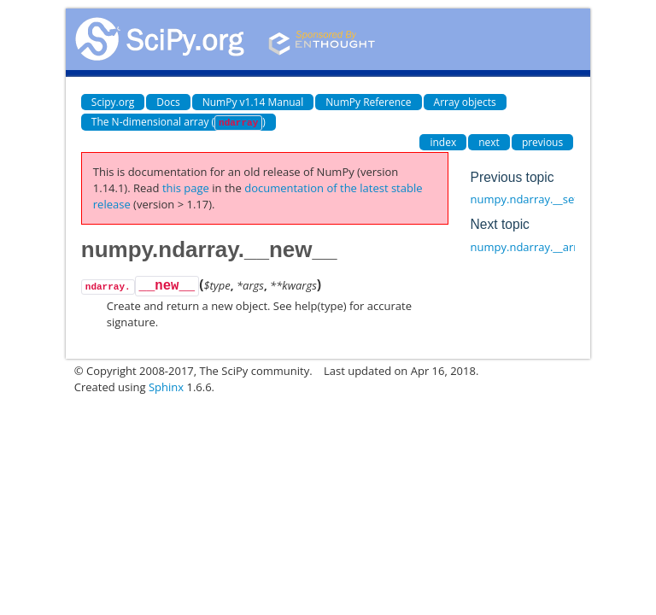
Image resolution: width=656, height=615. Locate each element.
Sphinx (166, 387)
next (489, 142)
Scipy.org (113, 102)
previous (542, 142)
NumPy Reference (368, 102)
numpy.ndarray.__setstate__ (542, 199)
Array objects (465, 102)
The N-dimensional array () (178, 122)
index (443, 142)
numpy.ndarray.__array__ (535, 247)
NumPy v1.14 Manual (253, 102)
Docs (167, 102)
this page (185, 188)
